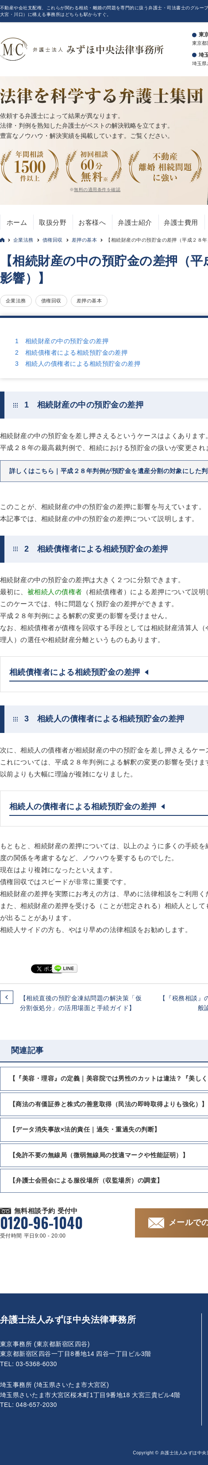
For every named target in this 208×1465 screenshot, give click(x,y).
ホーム (17, 222)
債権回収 (52, 240)
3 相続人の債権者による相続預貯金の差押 (77, 363)
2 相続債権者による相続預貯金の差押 (71, 352)
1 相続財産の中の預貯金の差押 (61, 341)
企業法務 (23, 240)
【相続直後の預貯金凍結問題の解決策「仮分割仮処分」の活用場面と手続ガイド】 (81, 1003)
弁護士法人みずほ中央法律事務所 (68, 1319)
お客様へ (92, 222)
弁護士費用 (181, 222)
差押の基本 (84, 240)
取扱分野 (52, 222)
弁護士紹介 (135, 222)
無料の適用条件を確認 (97, 189)
